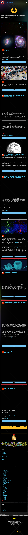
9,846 (12, 426)
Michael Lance (5, 495)
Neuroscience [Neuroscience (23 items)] (24, 444)
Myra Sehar (5, 418)
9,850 (23, 426)
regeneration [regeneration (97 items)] (9, 445)
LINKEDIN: (10, 522)
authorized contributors (6, 19)
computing (7, 343)
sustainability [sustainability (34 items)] (18, 445)
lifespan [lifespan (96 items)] (18, 444)
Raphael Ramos (5, 489)
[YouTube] (22, 532)
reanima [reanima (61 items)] (3, 445)
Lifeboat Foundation (5, 531)
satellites (12, 168)
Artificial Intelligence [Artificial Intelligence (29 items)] (11, 442)
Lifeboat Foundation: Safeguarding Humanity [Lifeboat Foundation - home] (12, 3)
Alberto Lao (5, 343)
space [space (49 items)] (16, 445)
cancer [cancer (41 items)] (5, 443)
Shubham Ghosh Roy (5, 472)
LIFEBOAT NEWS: (16, 521)
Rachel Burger (5, 294)
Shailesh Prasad (5, 475)
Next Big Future (4, 508)
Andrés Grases (5, 135)
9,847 (15, 426)
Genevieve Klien (5, 59)
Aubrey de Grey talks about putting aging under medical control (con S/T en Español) (14, 96)
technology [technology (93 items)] (20, 445)
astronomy (3, 462)
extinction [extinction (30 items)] (14, 443)
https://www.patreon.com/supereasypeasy (14, 416)
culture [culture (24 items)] (9, 443)
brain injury (16, 247)
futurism (7, 418)
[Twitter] (19, 532)
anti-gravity (3, 460)
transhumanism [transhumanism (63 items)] (24, 445)
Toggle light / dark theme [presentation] (26, 2)
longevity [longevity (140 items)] (20, 444)
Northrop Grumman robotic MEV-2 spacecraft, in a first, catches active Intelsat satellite (14, 155)
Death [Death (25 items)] (10, 443)
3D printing (3, 451)
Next (15, 428)
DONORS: (11, 524)
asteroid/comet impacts (5, 461)
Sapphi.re (12, 531)
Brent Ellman (4, 493)
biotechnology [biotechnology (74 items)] (23, 442)
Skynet (2, 457)
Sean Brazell (4, 491)
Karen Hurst (4, 479)
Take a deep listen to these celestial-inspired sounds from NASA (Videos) (14, 50)
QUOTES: (15, 529)
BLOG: (15, 523)
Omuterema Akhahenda (6, 482)
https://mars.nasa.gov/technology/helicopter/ (8, 337)
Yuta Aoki (4, 485)
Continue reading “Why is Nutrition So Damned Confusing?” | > (10, 292)
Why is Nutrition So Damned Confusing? (11, 272)
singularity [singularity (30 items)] (14, 445)
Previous (4, 426)
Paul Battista (4, 476)
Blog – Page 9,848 (14, 6)
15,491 (11, 428)
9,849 (20, 426)
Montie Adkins (4, 497)
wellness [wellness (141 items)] (14, 446)
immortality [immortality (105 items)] (5, 444)
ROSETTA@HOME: (9, 528)
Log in (2, 19)
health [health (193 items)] (21, 443)
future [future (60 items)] (16, 443)
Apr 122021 (2, 50)
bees (2, 464)
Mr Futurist (3, 507)
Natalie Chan (4, 490)
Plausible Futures (4, 509)
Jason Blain (4, 496)
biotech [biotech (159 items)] (20, 442)
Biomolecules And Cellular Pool (9, 388)
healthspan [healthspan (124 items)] (24, 443)
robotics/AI (8, 87)
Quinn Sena (4, 473)
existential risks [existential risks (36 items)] (12, 443)
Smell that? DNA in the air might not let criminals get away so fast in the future (15, 352)
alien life (3, 459)
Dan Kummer (4, 481)
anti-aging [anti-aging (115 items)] (7, 442)
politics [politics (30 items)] (26, 444)
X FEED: (9, 523)
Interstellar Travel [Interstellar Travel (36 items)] (8, 444)
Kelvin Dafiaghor (5, 478)
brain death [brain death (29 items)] (4, 443)
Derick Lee (4, 486)
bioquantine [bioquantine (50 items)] (14, 442)
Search (26, 433)
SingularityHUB (4, 510)
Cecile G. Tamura (5, 484)
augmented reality (4, 463)
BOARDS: (15, 524)
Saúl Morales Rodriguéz (6, 471)
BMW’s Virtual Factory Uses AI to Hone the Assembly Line (14, 82)
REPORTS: (15, 525)
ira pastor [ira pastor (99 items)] (11, 444)
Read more (14, 62)
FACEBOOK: (9, 521)
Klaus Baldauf (4, 483)
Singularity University (4, 456)
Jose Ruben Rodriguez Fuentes (7, 480)
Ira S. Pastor (4, 498)
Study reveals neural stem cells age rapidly (12, 236)
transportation (11, 87)
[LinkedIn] (20, 532)
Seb (3, 494)
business (8, 168)
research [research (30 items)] (12, 445)
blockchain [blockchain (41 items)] (2, 443)
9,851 (25, 426)
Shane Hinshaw (5, 488)
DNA (2, 454)
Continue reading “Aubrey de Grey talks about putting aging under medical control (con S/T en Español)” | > (14, 133)
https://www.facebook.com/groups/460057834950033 (17, 415)
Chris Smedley (4, 499)
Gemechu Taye (5, 477)
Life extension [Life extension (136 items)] (15, 444)
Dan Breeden (4, 474)
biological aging (16, 242)
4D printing (3, 452)
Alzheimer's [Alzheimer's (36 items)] (5, 442)
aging (2, 458)
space (7, 59)
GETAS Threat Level (14, 519)
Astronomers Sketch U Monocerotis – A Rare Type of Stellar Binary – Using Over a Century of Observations (14, 177)
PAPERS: (15, 528)
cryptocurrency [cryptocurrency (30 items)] (8, 443)
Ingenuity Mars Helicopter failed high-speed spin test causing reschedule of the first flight (15, 303)
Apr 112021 (2, 302)
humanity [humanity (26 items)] (26, 443)
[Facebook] (17, 532)
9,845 (10, 426)
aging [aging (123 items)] (2, 442)
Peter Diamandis (4, 453)
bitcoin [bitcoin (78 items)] (26, 442)
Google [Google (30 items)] (19, 443)
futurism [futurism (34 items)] (18, 443)
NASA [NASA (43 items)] (22, 444)
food (12, 294)
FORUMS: (12, 529)
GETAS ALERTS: (15, 522)
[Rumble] (23, 532)
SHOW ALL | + (3, 500)
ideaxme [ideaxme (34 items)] (2, 444)
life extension (11, 135)
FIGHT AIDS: (10, 525)
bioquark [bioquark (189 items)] (17, 442)
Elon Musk (3, 455)
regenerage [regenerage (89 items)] (5, 445)
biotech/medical (8, 135)
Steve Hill (4, 492)
